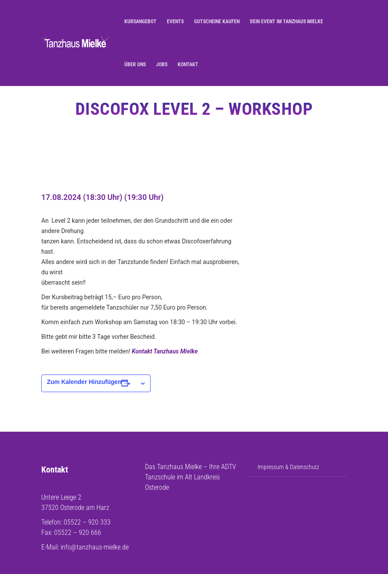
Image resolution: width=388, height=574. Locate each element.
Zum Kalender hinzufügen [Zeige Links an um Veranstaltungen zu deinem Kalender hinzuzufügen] (84, 381)
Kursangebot (140, 21)
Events (175, 21)
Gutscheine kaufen (217, 21)
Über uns (135, 64)
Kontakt (188, 64)
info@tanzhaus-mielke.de (95, 547)
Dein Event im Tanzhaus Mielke (286, 21)
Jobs (161, 64)
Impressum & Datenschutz (288, 466)
